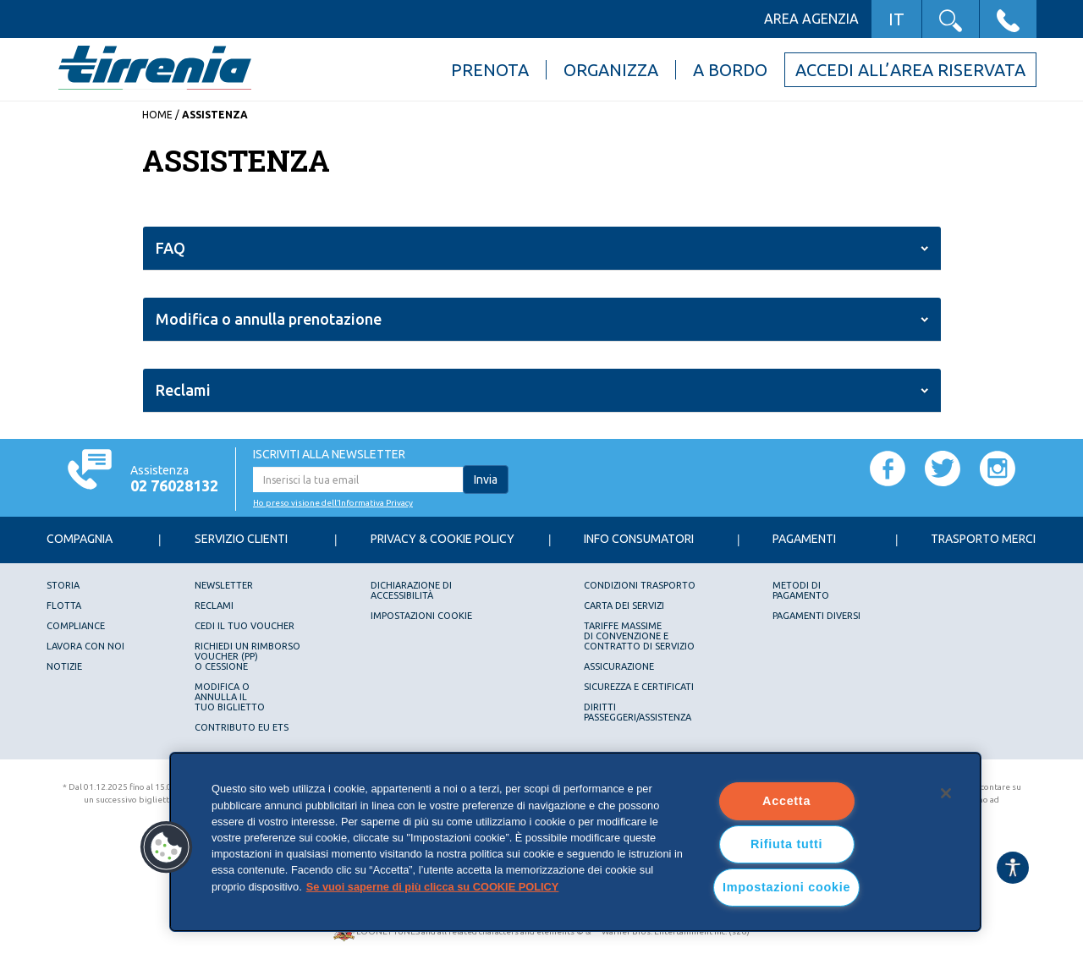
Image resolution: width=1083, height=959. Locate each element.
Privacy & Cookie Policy (442, 538)
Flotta (64, 605)
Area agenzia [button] (811, 18)
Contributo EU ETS (242, 727)
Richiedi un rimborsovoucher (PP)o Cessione (247, 656)
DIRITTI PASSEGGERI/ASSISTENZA (637, 712)
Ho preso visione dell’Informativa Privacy (333, 502)
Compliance (76, 626)
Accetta (786, 801)
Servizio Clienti (241, 538)
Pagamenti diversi (816, 616)
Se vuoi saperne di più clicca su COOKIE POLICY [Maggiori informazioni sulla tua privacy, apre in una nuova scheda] (432, 886)
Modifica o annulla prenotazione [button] (269, 318)
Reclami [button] (183, 389)
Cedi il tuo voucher (244, 626)
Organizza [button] (610, 69)
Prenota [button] (490, 69)
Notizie (64, 666)
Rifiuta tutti (786, 844)
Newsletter (224, 585)
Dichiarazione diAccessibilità (411, 590)
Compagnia (80, 538)
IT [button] (896, 19)
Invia (486, 479)
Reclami (214, 605)
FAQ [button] (170, 247)
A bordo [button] (730, 69)
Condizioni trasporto (639, 585)
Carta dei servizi (624, 605)
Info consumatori (639, 538)
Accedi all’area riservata (910, 69)
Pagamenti (804, 538)
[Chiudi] (946, 793)
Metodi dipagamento (800, 590)
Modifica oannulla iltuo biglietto (230, 697)
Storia (63, 585)
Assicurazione (619, 666)
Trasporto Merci (983, 538)
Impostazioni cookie (421, 616)
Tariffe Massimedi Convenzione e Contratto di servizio (639, 636)
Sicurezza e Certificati (639, 687)
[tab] (542, 249)
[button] (950, 19)
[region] (575, 842)
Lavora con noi (85, 646)
